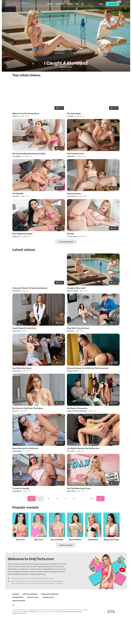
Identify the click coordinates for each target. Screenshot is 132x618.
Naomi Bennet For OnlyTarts (25, 448)
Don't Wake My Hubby (22, 233)
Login (101, 4)
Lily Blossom (71, 196)
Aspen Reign (82, 411)
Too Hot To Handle (20, 488)
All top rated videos (66, 242)
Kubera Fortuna (72, 371)
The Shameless (74, 113)
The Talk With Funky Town (79, 488)
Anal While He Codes (21, 368)
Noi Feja (15, 411)
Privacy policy (33, 597)
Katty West (71, 451)
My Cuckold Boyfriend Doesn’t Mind (28, 153)
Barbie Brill (71, 156)
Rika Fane (15, 196)
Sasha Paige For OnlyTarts (24, 328)
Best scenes (59, 4)
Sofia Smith (16, 291)
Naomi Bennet (17, 451)
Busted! (70, 233)
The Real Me (17, 193)
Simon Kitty (16, 236)
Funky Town (71, 491)
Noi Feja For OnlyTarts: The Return (27, 408)
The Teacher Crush (75, 153)
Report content (18, 601)
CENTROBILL (34, 611)
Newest (50, 4)
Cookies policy (48, 597)
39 (91, 498)
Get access (114, 3)
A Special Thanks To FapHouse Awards (29, 288)
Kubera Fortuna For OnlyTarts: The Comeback (88, 368)
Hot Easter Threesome (77, 408)
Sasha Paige (16, 331)
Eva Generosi (16, 156)
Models (70, 4)
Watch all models (66, 545)
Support (15, 594)
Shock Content (74, 193)
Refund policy (18, 597)
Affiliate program (30, 594)
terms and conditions (50, 594)
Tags (77, 4)
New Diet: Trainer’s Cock (78, 328)
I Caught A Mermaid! (76, 288)
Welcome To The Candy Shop (25, 113)
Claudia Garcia (72, 236)
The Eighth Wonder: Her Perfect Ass (83, 448)
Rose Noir (70, 331)
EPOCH (26, 611)
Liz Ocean (70, 116)
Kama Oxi (15, 116)
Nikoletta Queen (72, 291)
